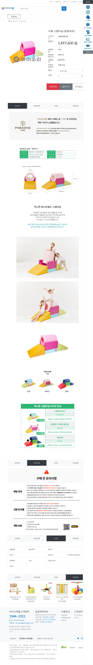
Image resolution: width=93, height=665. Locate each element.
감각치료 (23, 21)
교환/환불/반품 (65, 617)
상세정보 (17, 106)
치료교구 (15, 21)
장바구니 (66, 1)
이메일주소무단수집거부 (45, 638)
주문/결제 (64, 615)
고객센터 (74, 1)
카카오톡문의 (78, 615)
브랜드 (56, 106)
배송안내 (64, 620)
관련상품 (75, 106)
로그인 (51, 1)
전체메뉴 (14, 17)
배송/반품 (37, 106)
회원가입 (58, 1)
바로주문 (53, 87)
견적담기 (79, 87)
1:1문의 (80, 1)
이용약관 (12, 638)
